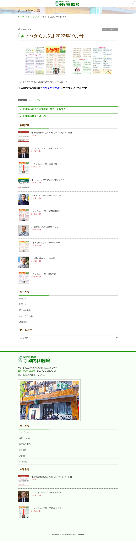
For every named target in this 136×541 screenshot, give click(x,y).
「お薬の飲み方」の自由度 (43, 258)
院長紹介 (23, 450)
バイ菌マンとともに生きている (45, 227)
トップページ (25, 432)
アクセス (23, 456)
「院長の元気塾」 (52, 88)
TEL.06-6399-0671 (27, 371)
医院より (23, 298)
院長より (23, 304)
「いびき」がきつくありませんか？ (47, 148)
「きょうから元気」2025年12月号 (46, 164)
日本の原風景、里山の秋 (35, 116)
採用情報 (23, 461)
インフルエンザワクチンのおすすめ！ (48, 180)
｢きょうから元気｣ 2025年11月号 (45, 211)
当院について (25, 438)
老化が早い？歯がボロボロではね (46, 195)
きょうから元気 (110, 29)
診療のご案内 (25, 444)
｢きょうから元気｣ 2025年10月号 (45, 242)
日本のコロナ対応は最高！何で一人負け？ (44, 109)
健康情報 (23, 322)
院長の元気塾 (25, 310)
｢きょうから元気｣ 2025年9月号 (45, 274)
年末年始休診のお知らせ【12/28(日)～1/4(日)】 (52, 132)
